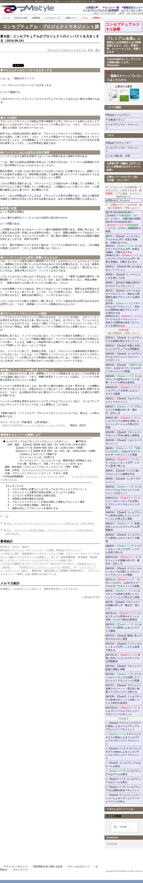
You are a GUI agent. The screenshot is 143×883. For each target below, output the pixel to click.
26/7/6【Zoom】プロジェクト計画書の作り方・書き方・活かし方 (123, 605)
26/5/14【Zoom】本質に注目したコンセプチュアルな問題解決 (124, 347)
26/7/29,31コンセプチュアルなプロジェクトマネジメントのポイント (123, 710)
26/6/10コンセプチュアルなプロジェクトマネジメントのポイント (124, 489)
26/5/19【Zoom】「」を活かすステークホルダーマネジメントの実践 (124, 368)
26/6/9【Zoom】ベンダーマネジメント (123, 480)
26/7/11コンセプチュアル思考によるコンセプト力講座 (124, 627)
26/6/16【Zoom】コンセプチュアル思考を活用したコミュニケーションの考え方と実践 (124, 515)
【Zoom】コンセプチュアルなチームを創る (123, 764)
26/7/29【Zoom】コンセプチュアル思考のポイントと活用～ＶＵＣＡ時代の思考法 (124, 699)
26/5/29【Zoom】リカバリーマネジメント (124, 442)
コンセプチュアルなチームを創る (123, 772)
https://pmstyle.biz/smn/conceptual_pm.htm (45, 470)
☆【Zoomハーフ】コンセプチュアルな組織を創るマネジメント (123, 788)
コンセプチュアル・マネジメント (123, 126)
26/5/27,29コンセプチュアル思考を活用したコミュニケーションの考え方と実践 (123, 423)
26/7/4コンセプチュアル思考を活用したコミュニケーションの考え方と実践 (123, 594)
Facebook (112, 843)
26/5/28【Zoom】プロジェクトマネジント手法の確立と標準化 (124, 434)
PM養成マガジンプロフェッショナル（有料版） (46, 567)
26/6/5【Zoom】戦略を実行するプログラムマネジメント (123, 284)
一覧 (6, 516)
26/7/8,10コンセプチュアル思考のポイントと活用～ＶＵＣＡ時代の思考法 (123, 616)
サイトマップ (20, 869)
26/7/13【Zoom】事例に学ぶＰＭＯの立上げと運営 (124, 637)
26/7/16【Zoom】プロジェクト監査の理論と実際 (124, 668)
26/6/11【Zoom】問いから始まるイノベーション (124, 268)
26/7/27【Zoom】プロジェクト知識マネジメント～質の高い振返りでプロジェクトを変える (124, 688)
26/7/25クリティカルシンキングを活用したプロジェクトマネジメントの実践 (124, 677)
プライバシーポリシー (15, 866)
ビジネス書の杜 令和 (123, 156)
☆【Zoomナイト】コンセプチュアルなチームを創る (123, 780)
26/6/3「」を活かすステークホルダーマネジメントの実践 (123, 451)
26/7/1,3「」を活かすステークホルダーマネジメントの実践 (123, 582)
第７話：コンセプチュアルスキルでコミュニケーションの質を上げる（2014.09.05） (50, 523)
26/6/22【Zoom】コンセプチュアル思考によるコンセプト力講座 (124, 537)
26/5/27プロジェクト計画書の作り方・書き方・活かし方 (124, 409)
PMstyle (32, 8)
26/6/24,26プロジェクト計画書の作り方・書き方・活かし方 (123, 560)
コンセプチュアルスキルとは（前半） (46, 476)
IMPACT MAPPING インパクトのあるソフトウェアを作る (33, 425)
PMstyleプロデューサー (124, 143)
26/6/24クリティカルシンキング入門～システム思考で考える (124, 549)
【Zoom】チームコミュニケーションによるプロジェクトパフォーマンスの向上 (123, 798)
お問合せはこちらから (118, 200)
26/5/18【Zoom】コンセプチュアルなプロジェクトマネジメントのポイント (124, 356)
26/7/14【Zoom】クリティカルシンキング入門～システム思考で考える (124, 646)
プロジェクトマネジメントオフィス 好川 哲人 (73, 50)
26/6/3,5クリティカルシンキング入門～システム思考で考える (123, 462)
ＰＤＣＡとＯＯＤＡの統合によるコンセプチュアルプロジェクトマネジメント (123, 739)
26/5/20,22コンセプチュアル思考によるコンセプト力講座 (123, 390)
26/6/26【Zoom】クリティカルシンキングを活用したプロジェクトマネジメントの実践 (124, 571)
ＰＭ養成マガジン (124, 119)
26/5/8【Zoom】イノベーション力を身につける (123, 276)
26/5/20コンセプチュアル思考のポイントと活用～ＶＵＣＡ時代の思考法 (124, 379)
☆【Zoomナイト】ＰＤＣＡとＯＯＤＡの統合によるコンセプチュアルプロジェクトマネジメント (123, 753)
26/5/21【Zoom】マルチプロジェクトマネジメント (124, 400)
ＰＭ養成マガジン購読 (24, 589)
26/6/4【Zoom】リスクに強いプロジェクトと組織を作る (124, 472)
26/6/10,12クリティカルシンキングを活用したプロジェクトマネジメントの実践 (123, 503)
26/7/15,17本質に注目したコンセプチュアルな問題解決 (123, 658)
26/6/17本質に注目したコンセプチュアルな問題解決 (124, 526)
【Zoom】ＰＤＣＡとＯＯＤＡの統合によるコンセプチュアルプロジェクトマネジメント (123, 726)
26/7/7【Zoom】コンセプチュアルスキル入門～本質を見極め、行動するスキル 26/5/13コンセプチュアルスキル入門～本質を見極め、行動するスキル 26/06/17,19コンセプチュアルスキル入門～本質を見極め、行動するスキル (124, 249)
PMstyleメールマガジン (124, 115)
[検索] (124, 827)
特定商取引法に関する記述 (47, 866)
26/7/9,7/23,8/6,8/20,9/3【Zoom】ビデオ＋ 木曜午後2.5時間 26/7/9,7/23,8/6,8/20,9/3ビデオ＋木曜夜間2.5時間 (123, 222)
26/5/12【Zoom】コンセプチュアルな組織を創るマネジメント (124, 339)
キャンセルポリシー (79, 866)
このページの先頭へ (90, 597)
